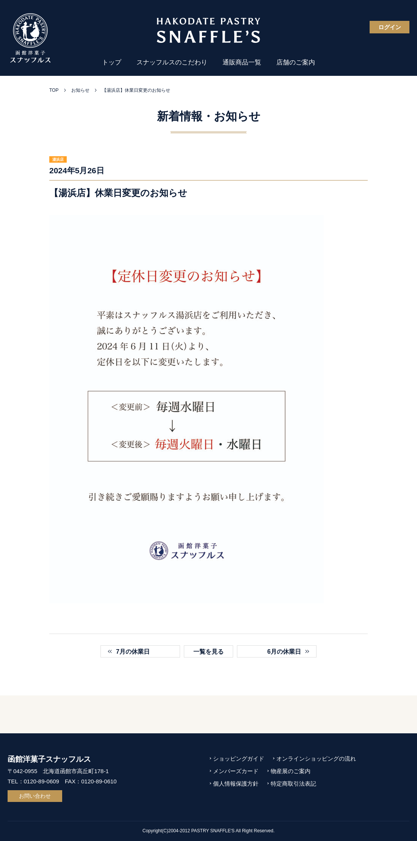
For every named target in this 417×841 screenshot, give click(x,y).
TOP (53, 90)
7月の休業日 (133, 651)
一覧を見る (208, 651)
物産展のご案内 (290, 771)
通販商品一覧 (242, 62)
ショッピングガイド (238, 758)
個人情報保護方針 (236, 783)
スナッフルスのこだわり (171, 62)
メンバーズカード (236, 771)
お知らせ (80, 90)
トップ (111, 62)
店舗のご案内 (295, 62)
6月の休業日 (284, 651)
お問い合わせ (35, 796)
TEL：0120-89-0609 (33, 781)
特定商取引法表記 (293, 783)
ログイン (389, 27)
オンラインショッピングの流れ (316, 758)
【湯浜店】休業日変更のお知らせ (136, 90)
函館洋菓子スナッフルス (49, 759)
